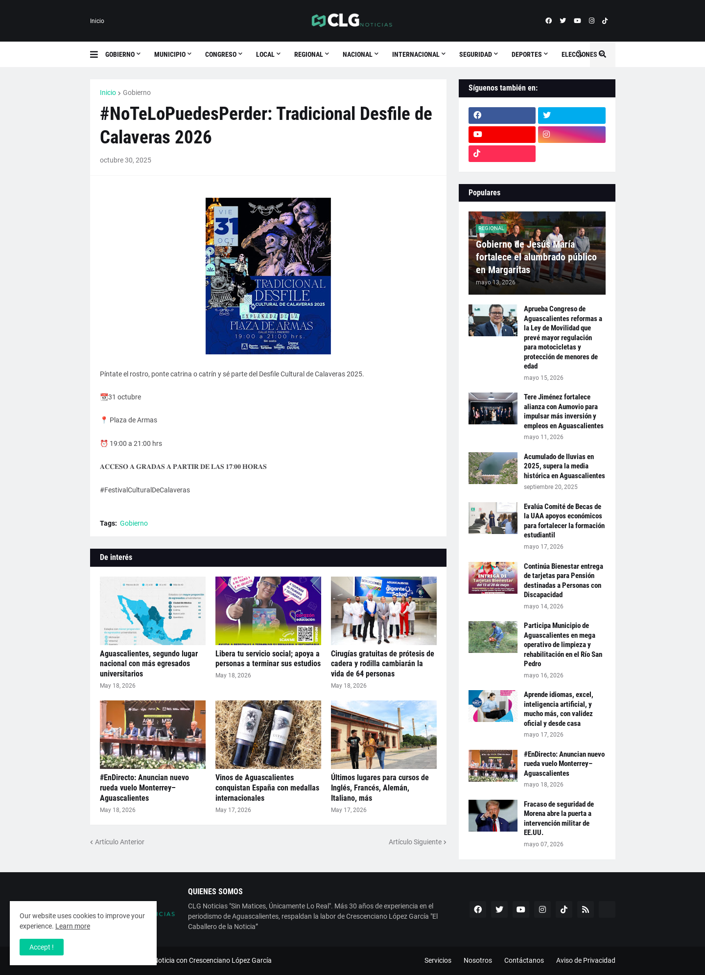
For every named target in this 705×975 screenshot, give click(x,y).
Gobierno (137, 92)
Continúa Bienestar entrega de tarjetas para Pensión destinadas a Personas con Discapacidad (563, 581)
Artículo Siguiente (415, 842)
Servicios (437, 960)
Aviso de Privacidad (585, 960)
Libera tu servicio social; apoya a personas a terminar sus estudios (268, 659)
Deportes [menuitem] (527, 54)
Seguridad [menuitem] (475, 54)
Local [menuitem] (265, 54)
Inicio (97, 21)
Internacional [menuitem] (416, 54)
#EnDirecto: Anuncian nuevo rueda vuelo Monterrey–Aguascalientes (144, 788)
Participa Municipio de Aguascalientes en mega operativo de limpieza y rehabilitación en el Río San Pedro (563, 644)
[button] (97, 54)
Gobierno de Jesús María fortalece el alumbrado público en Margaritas (536, 257)
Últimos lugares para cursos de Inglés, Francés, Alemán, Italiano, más (380, 788)
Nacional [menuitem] (358, 54)
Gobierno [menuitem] (120, 54)
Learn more (72, 926)
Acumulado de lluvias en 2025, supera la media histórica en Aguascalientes (564, 466)
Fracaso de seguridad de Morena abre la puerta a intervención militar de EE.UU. (559, 818)
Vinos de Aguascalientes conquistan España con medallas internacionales (267, 788)
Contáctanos (524, 960)
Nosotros (478, 960)
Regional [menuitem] (308, 54)
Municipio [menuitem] (170, 54)
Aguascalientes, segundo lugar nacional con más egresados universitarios (149, 664)
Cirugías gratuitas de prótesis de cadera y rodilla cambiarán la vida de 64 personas (382, 664)
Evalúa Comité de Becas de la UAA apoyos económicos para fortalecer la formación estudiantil (564, 521)
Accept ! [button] (41, 947)
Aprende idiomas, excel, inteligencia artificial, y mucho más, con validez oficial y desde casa (558, 709)
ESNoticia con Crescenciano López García (208, 960)
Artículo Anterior (119, 842)
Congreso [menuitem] (220, 54)
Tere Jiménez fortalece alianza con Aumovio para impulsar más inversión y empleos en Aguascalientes (564, 411)
